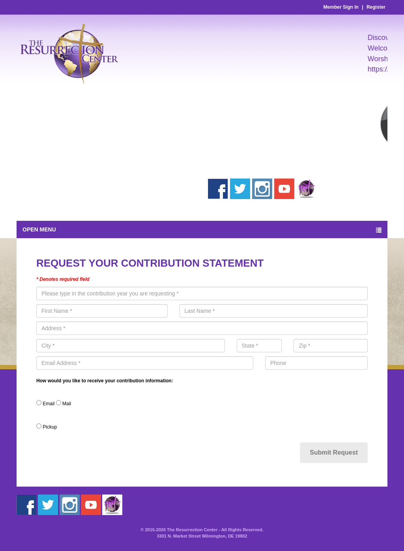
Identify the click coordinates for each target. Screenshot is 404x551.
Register (376, 7)
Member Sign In (341, 7)
